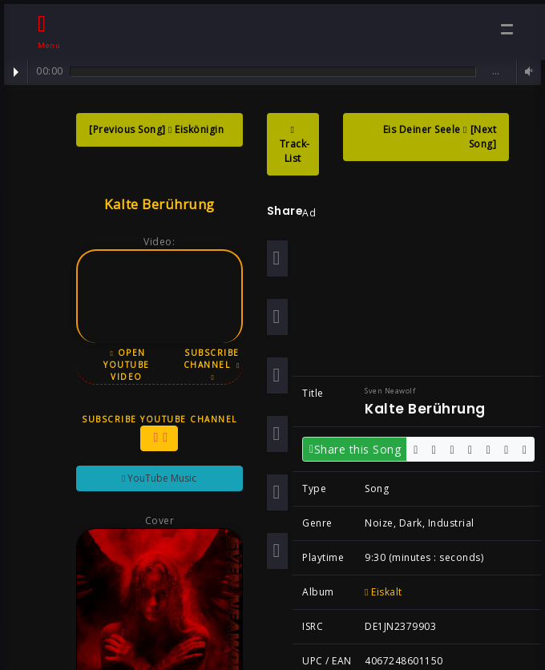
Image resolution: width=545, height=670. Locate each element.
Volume (526, 72)
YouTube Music (154, 478)
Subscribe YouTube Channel (154, 432)
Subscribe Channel (207, 364)
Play (16, 72)
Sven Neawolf (385, 390)
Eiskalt (379, 592)
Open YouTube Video (122, 364)
